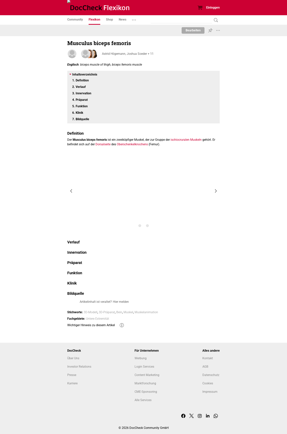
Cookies (207, 383)
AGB (205, 366)
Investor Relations (79, 366)
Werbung (141, 358)
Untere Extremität (97, 318)
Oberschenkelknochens (132, 144)
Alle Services (143, 400)
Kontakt (207, 358)
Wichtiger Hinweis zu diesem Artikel (91, 325)
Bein (119, 312)
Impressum (209, 391)
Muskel (128, 312)
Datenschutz (210, 375)
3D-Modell (90, 312)
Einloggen (213, 7)
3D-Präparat (107, 312)
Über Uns (73, 358)
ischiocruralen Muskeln (186, 139)
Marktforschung (145, 383)
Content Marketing (147, 375)
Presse (71, 375)
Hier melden (121, 302)
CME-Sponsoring (146, 391)
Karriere (72, 383)
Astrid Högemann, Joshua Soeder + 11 (127, 54)
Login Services (144, 366)
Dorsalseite (103, 144)
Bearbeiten (193, 30)
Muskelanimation (146, 312)
